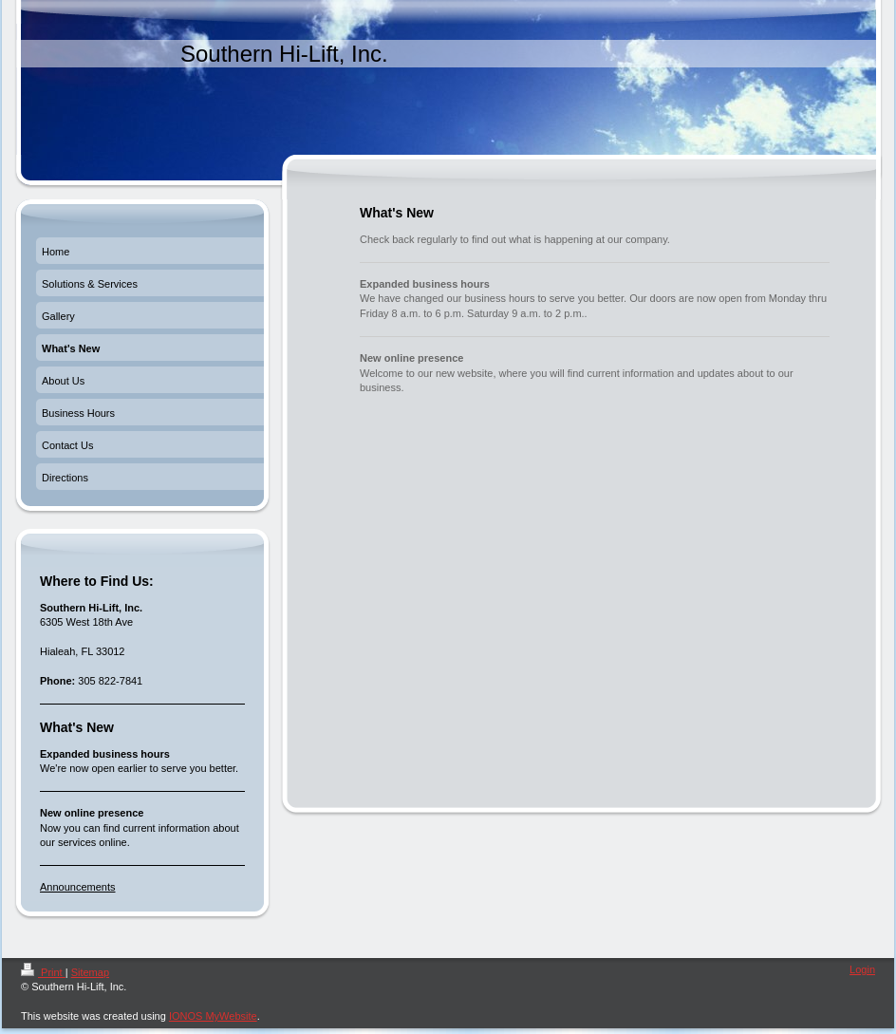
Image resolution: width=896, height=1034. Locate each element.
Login (862, 969)
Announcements (78, 887)
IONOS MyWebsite (213, 1016)
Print (43, 972)
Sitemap (90, 972)
